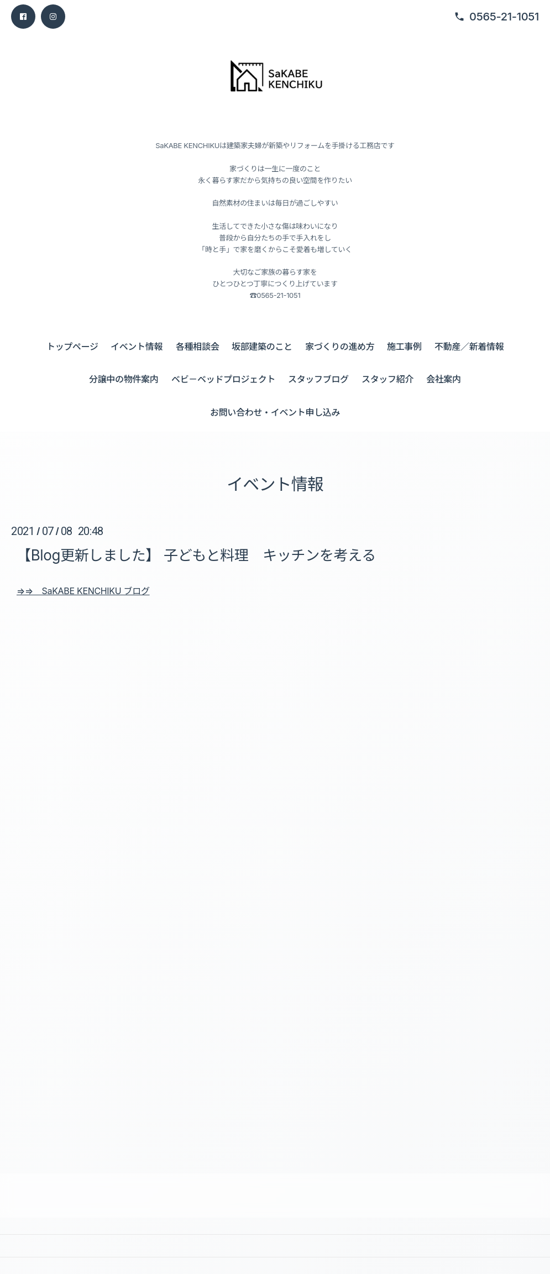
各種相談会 (197, 346)
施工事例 (404, 346)
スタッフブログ (318, 379)
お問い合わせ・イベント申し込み (275, 412)
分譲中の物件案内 (123, 379)
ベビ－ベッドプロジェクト (223, 379)
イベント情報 (137, 346)
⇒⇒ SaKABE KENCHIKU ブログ (83, 590)
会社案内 (443, 379)
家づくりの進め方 (339, 346)
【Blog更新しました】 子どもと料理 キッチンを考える (196, 555)
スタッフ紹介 (387, 379)
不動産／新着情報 (469, 346)
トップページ (72, 346)
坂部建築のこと (262, 346)
